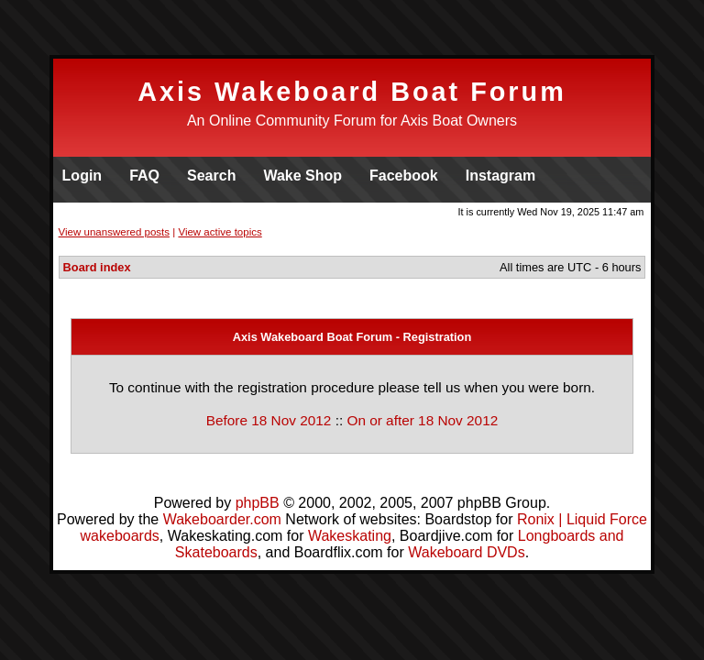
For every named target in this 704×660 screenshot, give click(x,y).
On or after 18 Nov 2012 (422, 420)
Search (211, 175)
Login (82, 175)
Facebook (403, 175)
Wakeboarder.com (222, 519)
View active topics (219, 231)
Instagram (500, 175)
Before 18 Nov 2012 (269, 420)
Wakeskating (349, 536)
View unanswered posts (114, 231)
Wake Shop (302, 175)
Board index (97, 267)
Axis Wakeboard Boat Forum (352, 91)
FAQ (144, 175)
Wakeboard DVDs (466, 552)
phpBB (258, 503)
